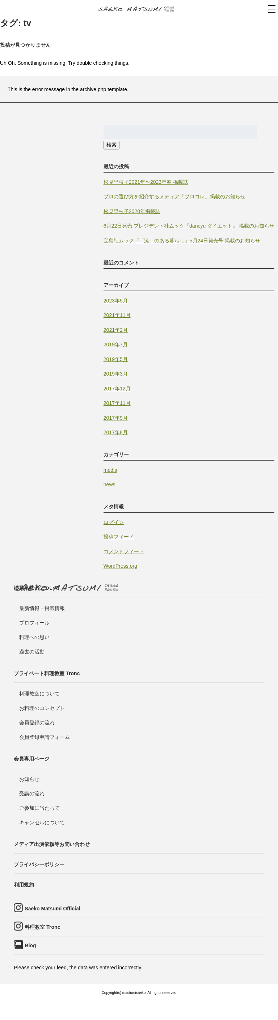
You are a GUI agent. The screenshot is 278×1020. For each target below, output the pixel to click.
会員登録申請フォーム (44, 737)
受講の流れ (32, 793)
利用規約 (24, 885)
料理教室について (39, 694)
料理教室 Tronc (42, 927)
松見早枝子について (36, 588)
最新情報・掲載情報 (42, 608)
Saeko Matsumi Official (52, 908)
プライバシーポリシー (39, 864)
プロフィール (34, 623)
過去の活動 (32, 652)
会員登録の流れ (37, 722)
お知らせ (29, 779)
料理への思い (34, 637)
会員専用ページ (31, 759)
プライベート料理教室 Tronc (47, 673)
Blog (30, 945)
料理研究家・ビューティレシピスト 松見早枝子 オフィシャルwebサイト (139, 9)
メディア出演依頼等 (52, 844)
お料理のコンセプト (42, 708)
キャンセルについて (42, 822)
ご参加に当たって (39, 808)
